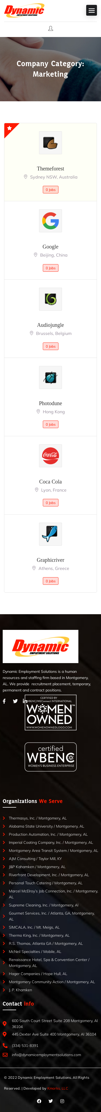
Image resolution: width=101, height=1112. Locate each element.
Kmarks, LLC (57, 1088)
